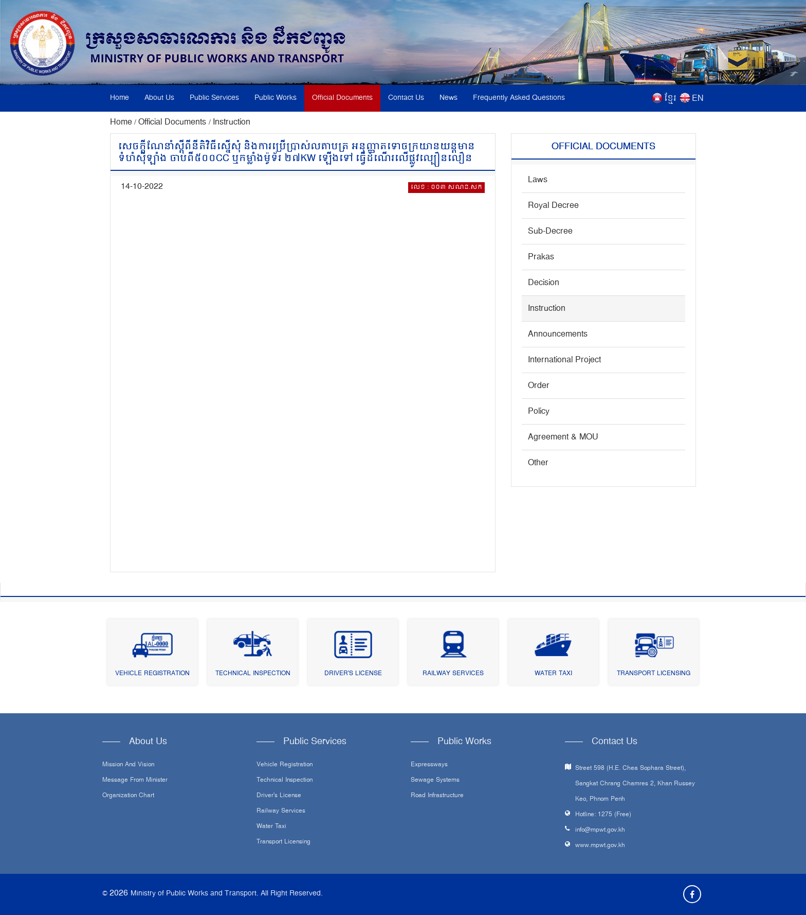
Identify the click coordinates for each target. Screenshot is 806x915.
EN (698, 99)
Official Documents (342, 98)
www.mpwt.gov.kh (600, 845)
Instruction (231, 122)
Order (538, 386)
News (448, 98)
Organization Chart (128, 796)
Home (119, 98)
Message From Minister (135, 780)
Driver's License (353, 673)
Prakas (541, 257)
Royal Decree (553, 206)
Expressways (429, 765)
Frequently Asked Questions (519, 98)
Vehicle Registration (152, 673)
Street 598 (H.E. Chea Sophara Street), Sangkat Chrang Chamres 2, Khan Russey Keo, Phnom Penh (635, 784)
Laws (537, 180)
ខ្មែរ (670, 99)
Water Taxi (553, 673)
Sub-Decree (550, 231)
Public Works (275, 98)
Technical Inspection (252, 673)
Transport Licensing (653, 673)
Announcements (558, 334)
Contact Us (406, 98)
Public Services (214, 98)
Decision (543, 283)
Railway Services (453, 673)
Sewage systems (435, 780)
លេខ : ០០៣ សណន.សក (446, 187)
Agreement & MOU (563, 437)
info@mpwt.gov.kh (600, 830)
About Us (159, 98)
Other (538, 463)
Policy (538, 411)
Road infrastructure (437, 796)
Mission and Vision (128, 765)
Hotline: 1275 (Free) (603, 815)
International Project (564, 360)
